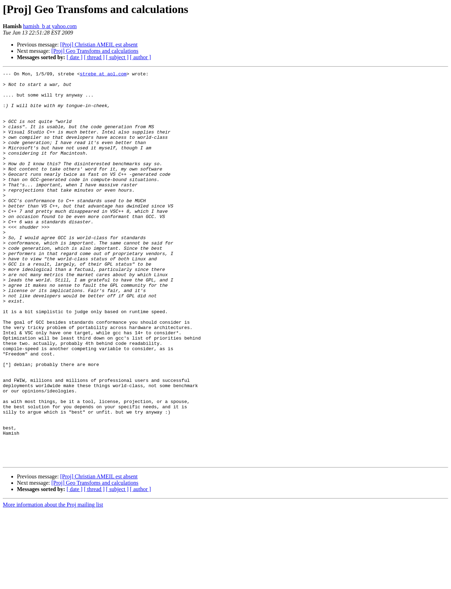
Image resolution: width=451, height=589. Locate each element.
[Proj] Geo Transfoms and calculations (94, 51)
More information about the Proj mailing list (53, 583)
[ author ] (140, 57)
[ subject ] (117, 57)
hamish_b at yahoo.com (49, 26)
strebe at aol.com (103, 75)
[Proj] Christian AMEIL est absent (99, 45)
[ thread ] (94, 57)
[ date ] (74, 57)
